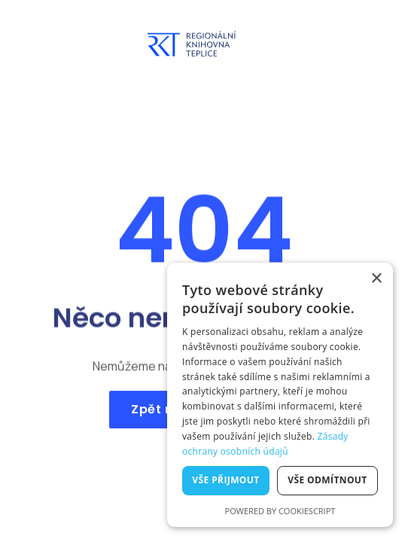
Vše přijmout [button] (225, 479)
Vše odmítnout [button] (327, 479)
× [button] (376, 279)
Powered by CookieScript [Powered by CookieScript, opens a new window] (280, 510)
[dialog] (280, 395)
